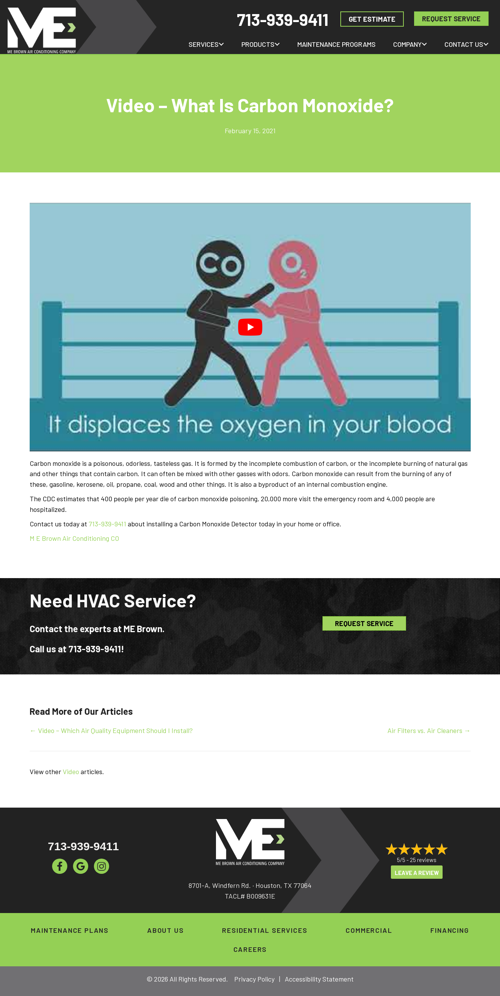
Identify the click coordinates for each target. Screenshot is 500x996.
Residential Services (264, 930)
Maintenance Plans (70, 930)
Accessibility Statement (319, 979)
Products (258, 44)
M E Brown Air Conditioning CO (74, 538)
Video (71, 771)
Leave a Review (417, 872)
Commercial (369, 930)
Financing (449, 930)
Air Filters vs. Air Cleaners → (429, 730)
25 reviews (423, 860)
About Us (165, 930)
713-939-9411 (283, 19)
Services (204, 44)
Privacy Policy (254, 979)
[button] (221, 44)
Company (407, 44)
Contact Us (463, 44)
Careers (250, 949)
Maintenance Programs (336, 44)
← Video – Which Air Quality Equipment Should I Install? (111, 730)
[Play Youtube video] (250, 327)
